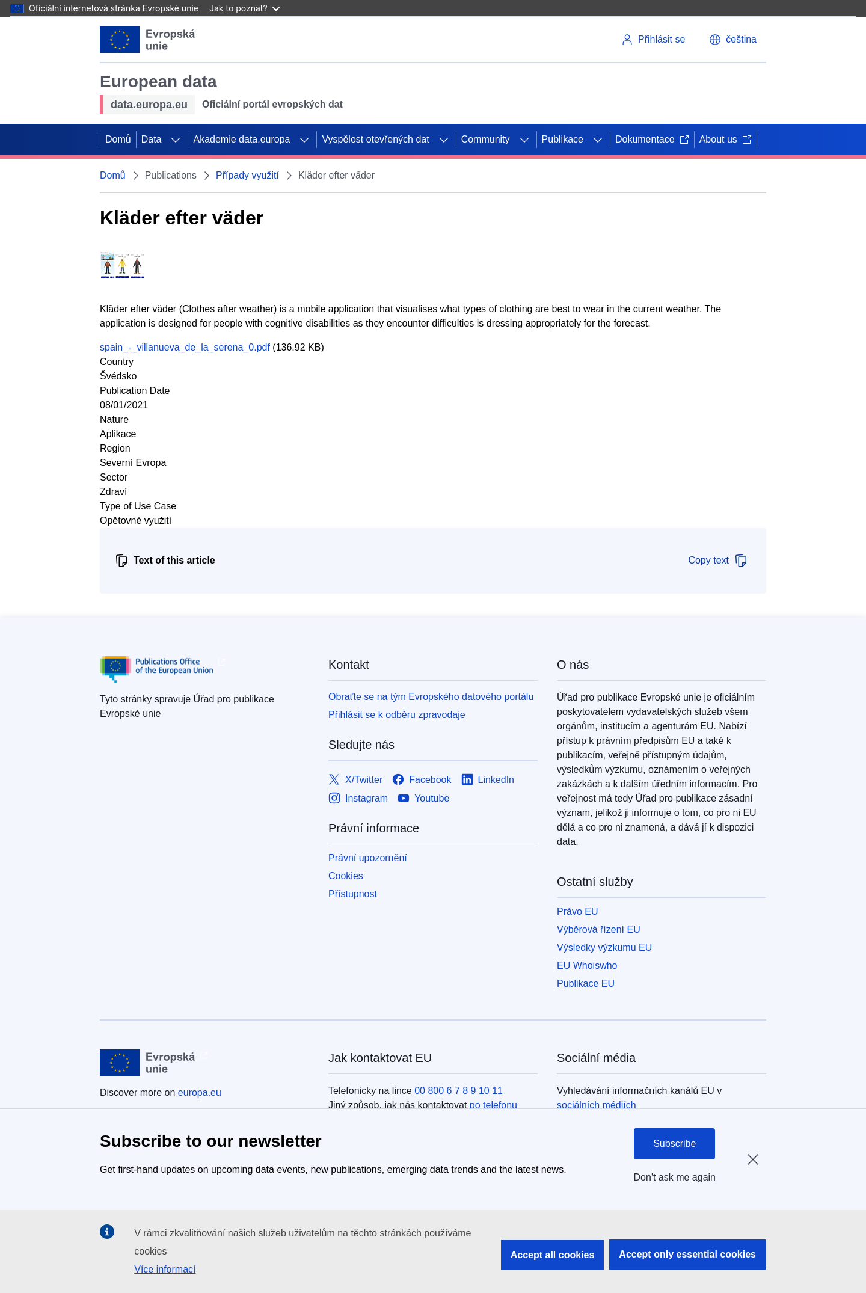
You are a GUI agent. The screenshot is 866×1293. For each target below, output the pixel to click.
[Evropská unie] (147, 39)
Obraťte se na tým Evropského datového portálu (430, 697)
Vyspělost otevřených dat (375, 139)
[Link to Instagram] (358, 798)
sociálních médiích (596, 1105)
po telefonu (493, 1105)
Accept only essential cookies (687, 1254)
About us (725, 139)
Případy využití (247, 175)
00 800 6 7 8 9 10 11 (458, 1091)
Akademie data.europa (241, 139)
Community (485, 139)
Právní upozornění (367, 858)
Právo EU (577, 911)
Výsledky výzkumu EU (604, 947)
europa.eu (199, 1092)
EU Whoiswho (587, 965)
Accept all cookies (553, 1255)
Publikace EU (586, 983)
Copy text (718, 560)
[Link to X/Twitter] (355, 780)
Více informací (164, 1269)
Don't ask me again (675, 1177)
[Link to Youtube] (423, 798)
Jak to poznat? (244, 8)
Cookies (345, 876)
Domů (118, 139)
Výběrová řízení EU (598, 929)
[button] (732, 39)
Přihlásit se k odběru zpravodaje (396, 715)
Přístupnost (352, 894)
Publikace (562, 139)
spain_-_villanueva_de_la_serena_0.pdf (185, 347)
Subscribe (674, 1143)
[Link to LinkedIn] (488, 780)
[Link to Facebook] (421, 780)
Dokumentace (652, 139)
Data (151, 139)
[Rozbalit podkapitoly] (176, 139)
